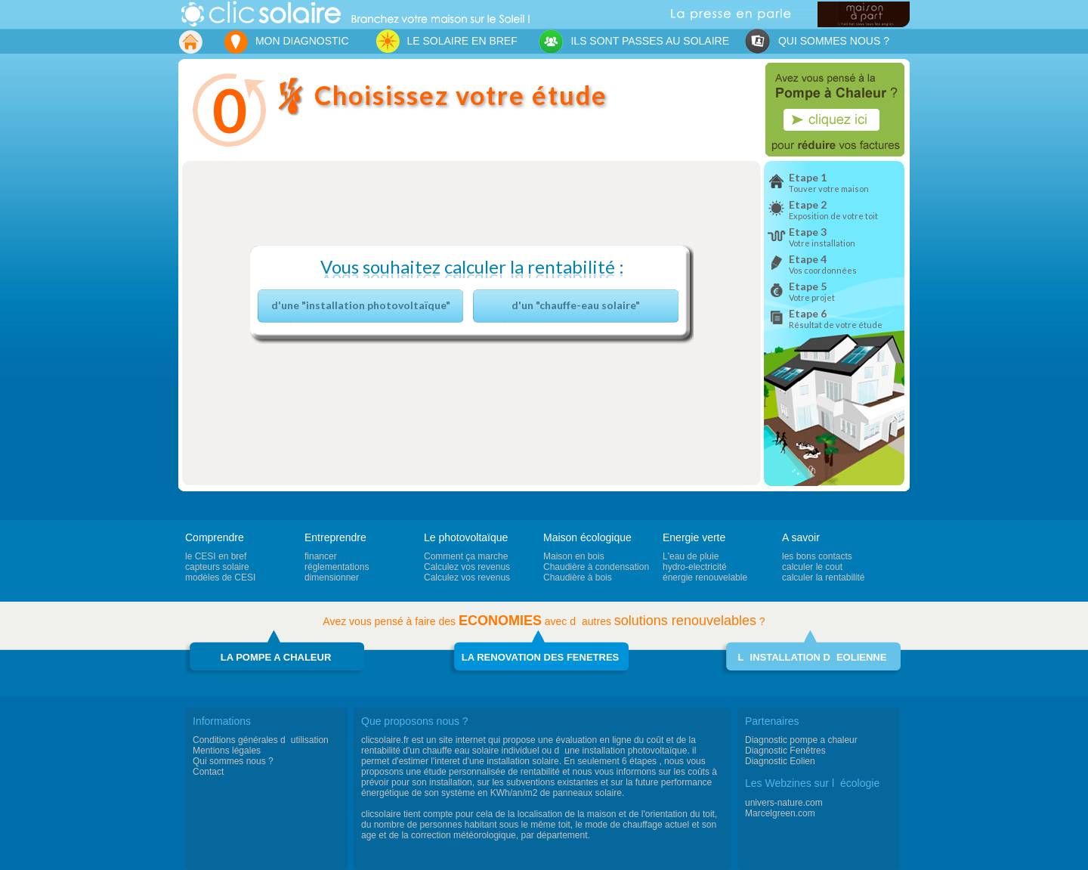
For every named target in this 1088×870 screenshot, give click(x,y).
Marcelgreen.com (780, 813)
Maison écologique (587, 537)
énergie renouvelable (705, 577)
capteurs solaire (217, 567)
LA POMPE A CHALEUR (276, 657)
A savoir (801, 537)
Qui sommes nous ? (233, 761)
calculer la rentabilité (823, 577)
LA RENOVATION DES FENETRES (541, 657)
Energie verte (694, 537)
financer (320, 556)
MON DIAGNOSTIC (286, 42)
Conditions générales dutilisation (261, 740)
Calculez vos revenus (467, 567)
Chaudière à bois (577, 577)
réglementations (336, 567)
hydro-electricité (695, 567)
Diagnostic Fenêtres (785, 750)
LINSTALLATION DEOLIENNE (812, 657)
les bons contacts (817, 556)
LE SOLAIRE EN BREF (442, 41)
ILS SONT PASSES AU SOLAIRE (633, 42)
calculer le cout (812, 567)
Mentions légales (227, 750)
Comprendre (214, 537)
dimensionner (331, 577)
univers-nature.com (784, 802)
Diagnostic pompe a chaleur (801, 740)
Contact (208, 771)
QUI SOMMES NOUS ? (816, 42)
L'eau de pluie (691, 556)
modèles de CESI (220, 577)
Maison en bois (573, 556)
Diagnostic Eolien (780, 761)
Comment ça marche (466, 556)
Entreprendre (335, 537)
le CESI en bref (215, 556)
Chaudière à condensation (596, 567)
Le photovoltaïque (466, 537)
